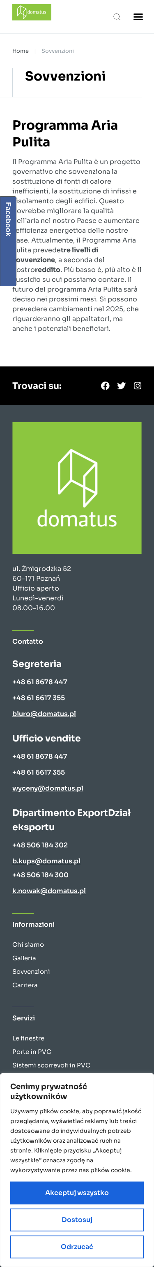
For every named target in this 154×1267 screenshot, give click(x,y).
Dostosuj (77, 1219)
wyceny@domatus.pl (47, 788)
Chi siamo (28, 944)
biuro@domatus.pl (44, 714)
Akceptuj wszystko (77, 1192)
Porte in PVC (31, 1052)
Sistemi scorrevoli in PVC (51, 1065)
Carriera (25, 985)
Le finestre (28, 1038)
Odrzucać (77, 1246)
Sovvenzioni (31, 971)
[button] (117, 16)
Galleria (24, 958)
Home (20, 50)
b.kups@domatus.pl (46, 861)
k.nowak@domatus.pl (49, 891)
